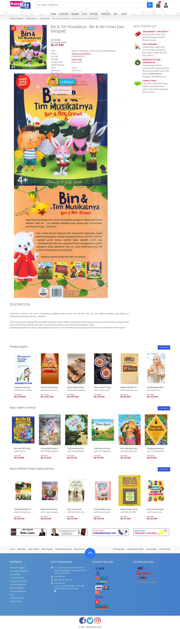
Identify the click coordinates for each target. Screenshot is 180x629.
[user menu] (166, 5)
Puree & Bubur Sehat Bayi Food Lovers (110, 509)
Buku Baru (22, 549)
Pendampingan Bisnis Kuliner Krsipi (161, 387)
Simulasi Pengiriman (18, 584)
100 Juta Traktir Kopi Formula (53, 387)
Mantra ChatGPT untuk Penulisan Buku (136, 387)
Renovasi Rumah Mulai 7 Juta (52, 509)
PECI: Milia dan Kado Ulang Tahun (134, 448)
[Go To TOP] (90, 553)
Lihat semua (164, 347)
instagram (97, 620)
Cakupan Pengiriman (18, 581)
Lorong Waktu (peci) (49, 448)
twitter (90, 620)
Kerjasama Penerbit (135, 549)
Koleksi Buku (164, 549)
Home (12, 549)
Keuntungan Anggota (19, 571)
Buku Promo (79, 549)
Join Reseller (151, 549)
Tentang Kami (118, 549)
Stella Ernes (86, 53)
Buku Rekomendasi (63, 549)
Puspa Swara (77, 59)
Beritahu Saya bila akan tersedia (67, 96)
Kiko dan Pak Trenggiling (24, 448)
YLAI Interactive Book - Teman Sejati (109, 448)
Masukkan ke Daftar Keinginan (65, 104)
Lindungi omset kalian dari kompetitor (30, 387)
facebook (82, 620)
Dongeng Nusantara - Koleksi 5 (160, 448)
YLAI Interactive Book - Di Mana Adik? (83, 448)
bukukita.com (95, 627)
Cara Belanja (15, 574)
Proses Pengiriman (18, 591)
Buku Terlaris (34, 549)
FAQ (12, 594)
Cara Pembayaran (17, 577)
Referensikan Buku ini (61, 115)
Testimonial (154, 73)
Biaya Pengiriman (17, 588)
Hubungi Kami (15, 601)
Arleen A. (75, 53)
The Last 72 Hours (74, 509)
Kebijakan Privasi (17, 598)
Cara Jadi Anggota (17, 567)
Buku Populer (47, 549)
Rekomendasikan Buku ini (63, 110)
